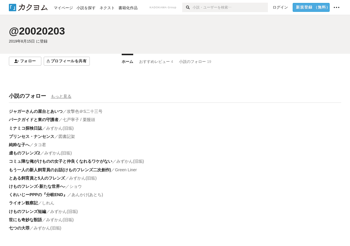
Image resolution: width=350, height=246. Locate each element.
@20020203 (37, 31)
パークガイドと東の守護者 (33, 119)
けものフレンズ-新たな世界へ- (37, 186)
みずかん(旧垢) (60, 128)
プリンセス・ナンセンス (31, 136)
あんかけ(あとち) (87, 194)
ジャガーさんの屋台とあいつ (36, 111)
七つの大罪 (19, 228)
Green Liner (126, 169)
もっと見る (61, 96)
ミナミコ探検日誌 (25, 128)
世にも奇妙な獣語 (25, 219)
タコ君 (40, 144)
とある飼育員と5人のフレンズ (37, 178)
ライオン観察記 (23, 203)
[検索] (187, 7)
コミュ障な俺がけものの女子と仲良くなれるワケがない (60, 161)
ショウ (75, 186)
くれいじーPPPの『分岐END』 (38, 194)
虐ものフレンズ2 (24, 153)
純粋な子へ (19, 144)
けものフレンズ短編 (27, 211)
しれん (48, 203)
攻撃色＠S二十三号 (84, 111)
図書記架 (66, 136)
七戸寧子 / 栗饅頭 (79, 119)
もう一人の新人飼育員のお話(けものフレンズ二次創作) (60, 169)
